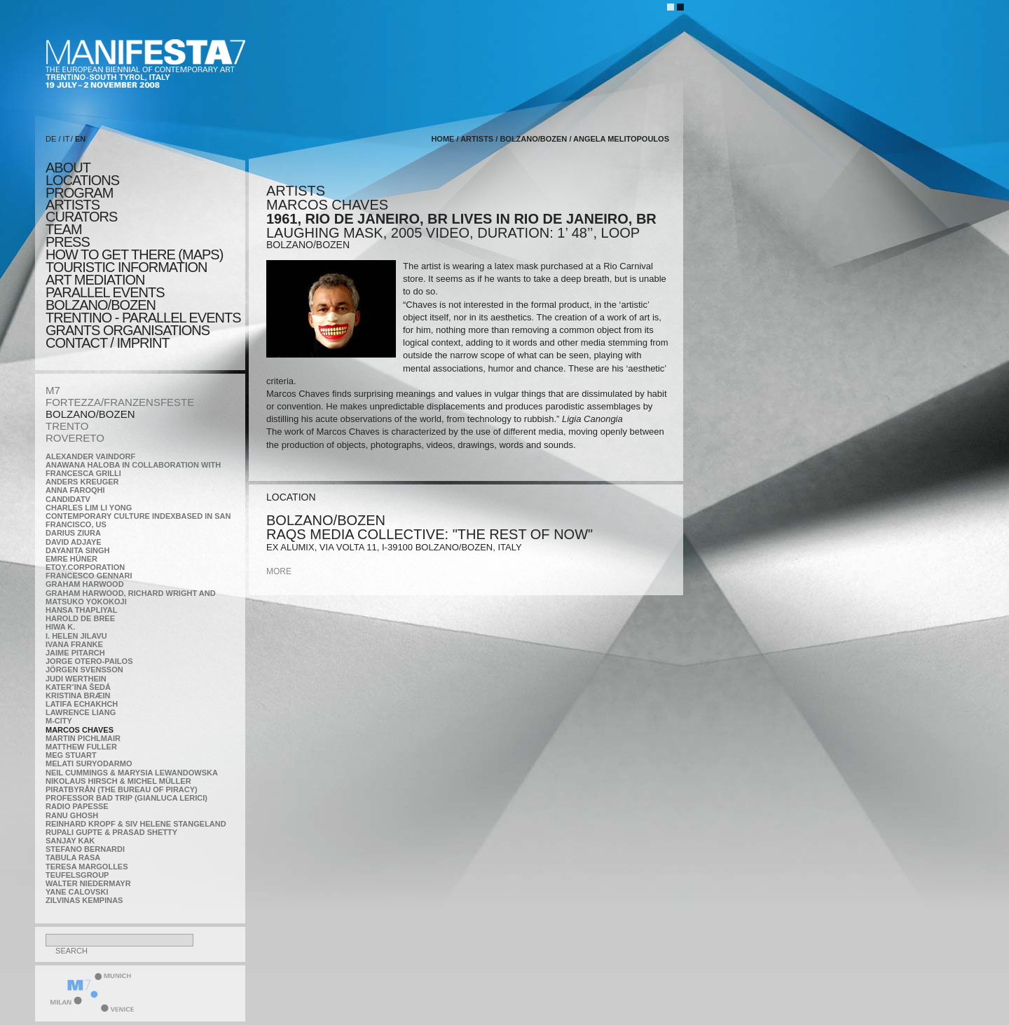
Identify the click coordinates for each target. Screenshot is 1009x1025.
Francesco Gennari (89, 575)
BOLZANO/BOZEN (90, 414)
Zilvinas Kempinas (84, 900)
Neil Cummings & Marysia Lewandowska (132, 772)
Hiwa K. (60, 627)
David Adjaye (74, 542)
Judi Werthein (76, 678)
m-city (59, 721)
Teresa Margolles (87, 866)
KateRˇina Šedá (78, 687)
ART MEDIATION (95, 279)
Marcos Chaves (80, 730)
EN (80, 139)
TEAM (64, 229)
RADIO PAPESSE (77, 806)
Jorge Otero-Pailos (89, 661)
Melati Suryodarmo (89, 763)
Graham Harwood (85, 584)
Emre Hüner (71, 559)
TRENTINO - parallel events (143, 317)
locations (82, 180)
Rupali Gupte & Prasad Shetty (111, 832)
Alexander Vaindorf (90, 456)
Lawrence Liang (81, 712)
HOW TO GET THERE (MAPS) (134, 254)
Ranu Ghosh (72, 815)
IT (66, 139)
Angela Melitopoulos (621, 139)
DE (51, 139)
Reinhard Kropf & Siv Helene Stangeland (136, 824)
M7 (53, 390)
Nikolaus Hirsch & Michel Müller (118, 781)
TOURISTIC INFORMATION (126, 267)
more (278, 571)
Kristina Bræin (78, 695)
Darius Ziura (73, 533)
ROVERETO (75, 438)
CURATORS (81, 216)
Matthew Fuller (81, 746)
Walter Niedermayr (88, 883)
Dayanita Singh (77, 550)
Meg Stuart (71, 755)
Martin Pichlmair (83, 738)
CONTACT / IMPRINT (108, 343)
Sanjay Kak (70, 840)
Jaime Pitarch (75, 653)
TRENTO (67, 426)
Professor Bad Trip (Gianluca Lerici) (126, 798)
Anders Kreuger (82, 481)
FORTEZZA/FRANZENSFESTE (120, 402)
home (442, 139)
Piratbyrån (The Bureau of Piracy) (122, 789)
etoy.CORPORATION (85, 567)
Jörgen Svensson (84, 669)
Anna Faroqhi (75, 490)
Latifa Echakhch (82, 704)
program (79, 192)
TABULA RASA (73, 857)
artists (72, 204)
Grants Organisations (128, 330)
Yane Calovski (77, 892)
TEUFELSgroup (77, 875)
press (68, 242)
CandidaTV (68, 499)
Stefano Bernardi (85, 849)
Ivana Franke (74, 644)
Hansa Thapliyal (81, 610)
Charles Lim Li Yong (89, 507)
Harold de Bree (80, 618)
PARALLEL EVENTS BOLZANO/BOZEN (105, 298)
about (68, 167)
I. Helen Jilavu (76, 636)
